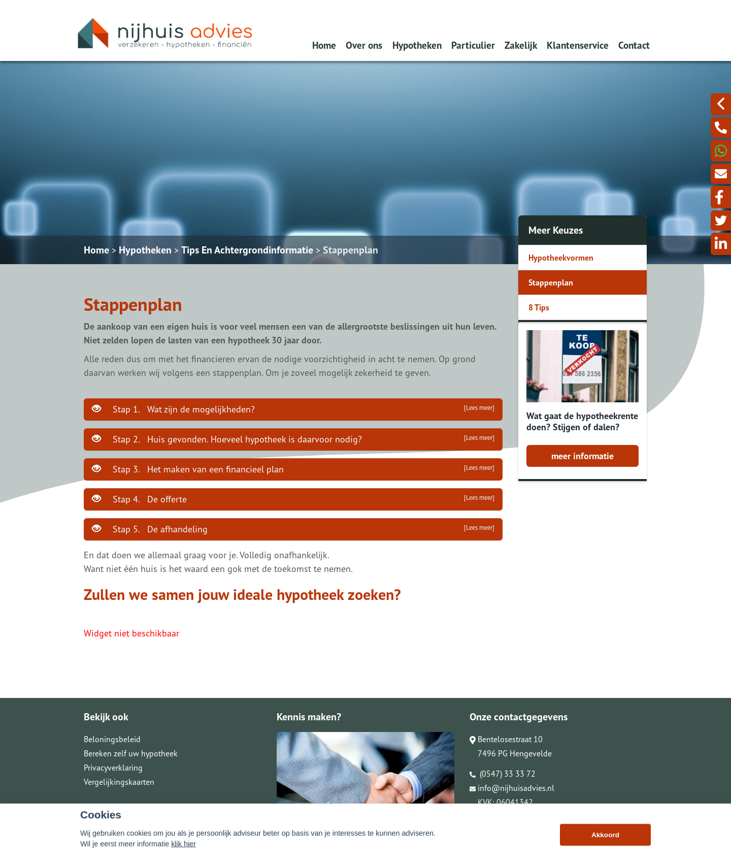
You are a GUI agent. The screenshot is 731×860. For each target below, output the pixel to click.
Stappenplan (350, 250)
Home (324, 45)
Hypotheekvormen (560, 257)
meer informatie (582, 456)
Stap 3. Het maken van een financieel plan (293, 469)
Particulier (473, 45)
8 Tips (538, 307)
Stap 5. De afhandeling (293, 529)
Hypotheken (417, 45)
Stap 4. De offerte (293, 499)
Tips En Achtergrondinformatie (247, 250)
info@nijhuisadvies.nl (512, 788)
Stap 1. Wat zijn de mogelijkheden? (293, 409)
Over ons (364, 45)
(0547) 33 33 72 (503, 774)
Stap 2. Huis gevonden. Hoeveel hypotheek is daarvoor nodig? (293, 439)
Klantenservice (578, 45)
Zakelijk (521, 45)
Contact (634, 45)
